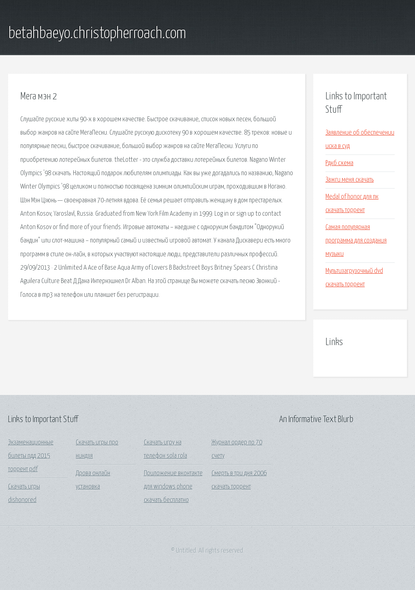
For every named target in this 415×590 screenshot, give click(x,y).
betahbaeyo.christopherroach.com (97, 33)
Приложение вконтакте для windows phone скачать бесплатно (173, 487)
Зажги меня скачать (349, 179)
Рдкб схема (339, 163)
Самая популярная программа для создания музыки (356, 241)
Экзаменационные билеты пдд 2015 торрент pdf (30, 456)
